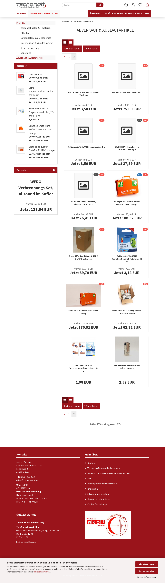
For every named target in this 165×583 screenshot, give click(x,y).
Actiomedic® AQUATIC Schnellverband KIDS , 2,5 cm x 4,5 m (127, 259)
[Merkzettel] (140, 5)
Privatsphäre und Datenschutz (102, 483)
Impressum (92, 488)
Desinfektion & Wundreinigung (37, 43)
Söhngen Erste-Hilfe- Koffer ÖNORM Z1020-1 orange (127, 203)
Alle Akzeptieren (146, 564)
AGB (89, 478)
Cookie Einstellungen (97, 504)
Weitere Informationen (146, 577)
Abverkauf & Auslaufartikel (44, 13)
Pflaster (25, 33)
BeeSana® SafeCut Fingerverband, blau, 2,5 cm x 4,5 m (83, 368)
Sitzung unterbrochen (98, 494)
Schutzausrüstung (30, 48)
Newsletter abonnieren (98, 499)
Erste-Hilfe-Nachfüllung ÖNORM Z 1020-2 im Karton (126, 312)
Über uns (95, 13)
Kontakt (91, 463)
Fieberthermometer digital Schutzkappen (127, 366)
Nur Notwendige (146, 571)
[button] (126, 5)
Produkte (21, 13)
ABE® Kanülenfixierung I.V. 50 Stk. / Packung (83, 93)
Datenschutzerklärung (42, 572)
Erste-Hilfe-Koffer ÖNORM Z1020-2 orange (83, 312)
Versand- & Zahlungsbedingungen (103, 468)
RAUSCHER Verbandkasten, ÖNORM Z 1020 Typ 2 (83, 203)
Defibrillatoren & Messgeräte (36, 37)
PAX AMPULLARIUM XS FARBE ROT (127, 92)
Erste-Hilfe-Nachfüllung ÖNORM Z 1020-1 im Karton (83, 257)
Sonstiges (26, 52)
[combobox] (72, 49)
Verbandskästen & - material (36, 27)
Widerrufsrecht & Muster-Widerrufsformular (108, 473)
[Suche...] (99, 5)
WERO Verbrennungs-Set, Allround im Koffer (35, 187)
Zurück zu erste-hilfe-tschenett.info (127, 13)
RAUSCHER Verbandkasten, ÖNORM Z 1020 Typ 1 (126, 148)
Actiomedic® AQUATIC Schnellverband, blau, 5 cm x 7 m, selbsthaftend (100, 147)
